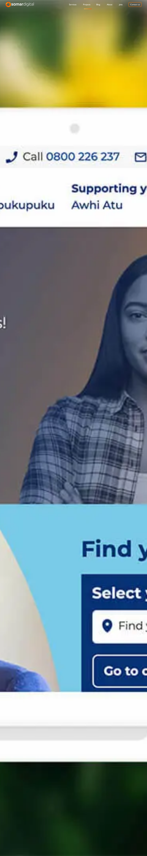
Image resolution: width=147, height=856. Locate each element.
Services (72, 4)
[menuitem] (72, 4)
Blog (98, 4)
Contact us (135, 4)
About (109, 4)
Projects (86, 4)
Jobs (121, 4)
